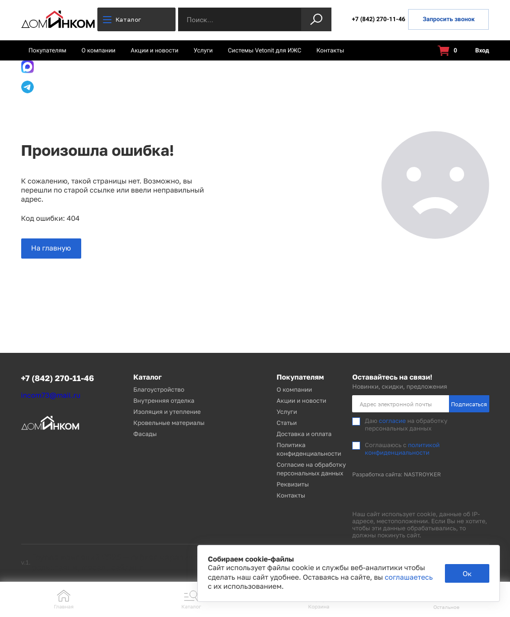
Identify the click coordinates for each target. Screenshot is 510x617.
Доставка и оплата (303, 434)
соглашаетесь (409, 577)
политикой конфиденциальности (402, 448)
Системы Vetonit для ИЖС (265, 50)
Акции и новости (155, 50)
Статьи (286, 422)
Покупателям (48, 50)
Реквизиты (292, 484)
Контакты (330, 50)
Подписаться (469, 404)
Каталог (122, 19)
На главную (51, 248)
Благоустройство (158, 389)
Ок (467, 573)
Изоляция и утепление (167, 411)
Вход (476, 50)
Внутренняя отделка (163, 400)
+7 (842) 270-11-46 (378, 19)
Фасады (144, 434)
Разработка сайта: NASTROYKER (396, 474)
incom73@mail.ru (51, 395)
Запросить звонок (449, 19)
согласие (392, 420)
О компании (99, 50)
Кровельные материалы (168, 422)
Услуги (203, 50)
